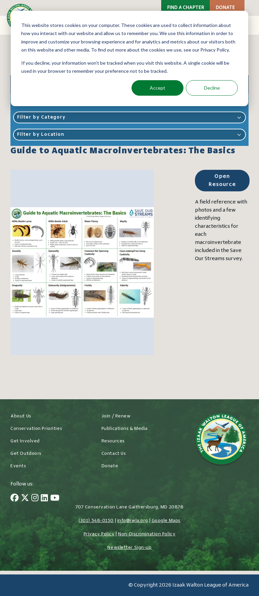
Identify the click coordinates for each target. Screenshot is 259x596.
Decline (212, 88)
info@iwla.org (132, 520)
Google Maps (166, 520)
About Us (20, 416)
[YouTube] (54, 499)
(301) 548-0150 (96, 520)
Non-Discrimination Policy (146, 534)
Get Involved (25, 441)
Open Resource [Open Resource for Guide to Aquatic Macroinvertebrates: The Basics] (222, 180)
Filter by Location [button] (129, 134)
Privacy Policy (99, 534)
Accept (157, 88)
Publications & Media (125, 428)
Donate (225, 7)
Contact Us (114, 453)
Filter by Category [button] (129, 117)
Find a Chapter (185, 7)
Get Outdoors (25, 453)
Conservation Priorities (36, 428)
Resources (113, 441)
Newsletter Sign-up (129, 547)
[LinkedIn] (44, 499)
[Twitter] (25, 499)
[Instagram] (34, 499)
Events (18, 466)
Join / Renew (116, 416)
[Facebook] (14, 499)
